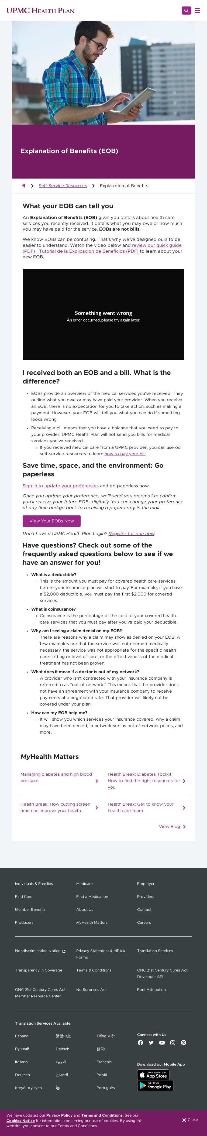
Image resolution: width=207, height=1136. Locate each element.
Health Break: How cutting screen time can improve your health (59, 807)
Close (189, 1120)
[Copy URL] (103, 318)
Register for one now (131, 534)
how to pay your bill (125, 454)
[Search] (186, 10)
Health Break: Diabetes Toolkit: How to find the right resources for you (147, 780)
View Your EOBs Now (51, 521)
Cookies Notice (20, 1121)
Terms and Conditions (102, 1115)
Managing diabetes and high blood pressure (59, 777)
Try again (103, 331)
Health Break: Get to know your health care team (147, 807)
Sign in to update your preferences (61, 486)
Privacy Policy (59, 1115)
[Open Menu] (197, 10)
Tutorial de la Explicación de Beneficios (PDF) (89, 251)
